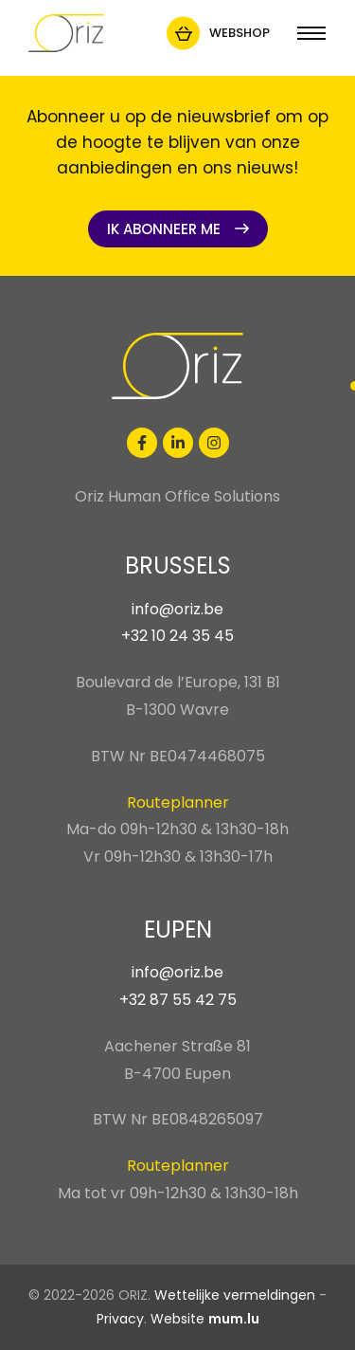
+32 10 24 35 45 (177, 636)
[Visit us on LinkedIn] (178, 443)
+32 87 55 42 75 (178, 1000)
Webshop (239, 33)
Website (177, 1318)
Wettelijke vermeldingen (234, 1295)
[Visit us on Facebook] (142, 443)
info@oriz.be (177, 609)
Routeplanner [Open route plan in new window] (178, 802)
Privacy (120, 1318)
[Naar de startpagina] (66, 33)
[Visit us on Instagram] (214, 443)
